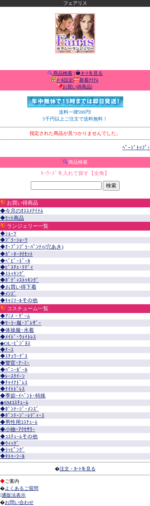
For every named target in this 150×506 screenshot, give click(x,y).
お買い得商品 (76, 87)
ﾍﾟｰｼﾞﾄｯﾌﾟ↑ (136, 148)
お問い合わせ (19, 502)
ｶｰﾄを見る (91, 73)
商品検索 (62, 73)
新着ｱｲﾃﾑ (88, 80)
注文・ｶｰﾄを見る (78, 469)
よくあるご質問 (21, 488)
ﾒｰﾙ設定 (64, 80)
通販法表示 (14, 495)
